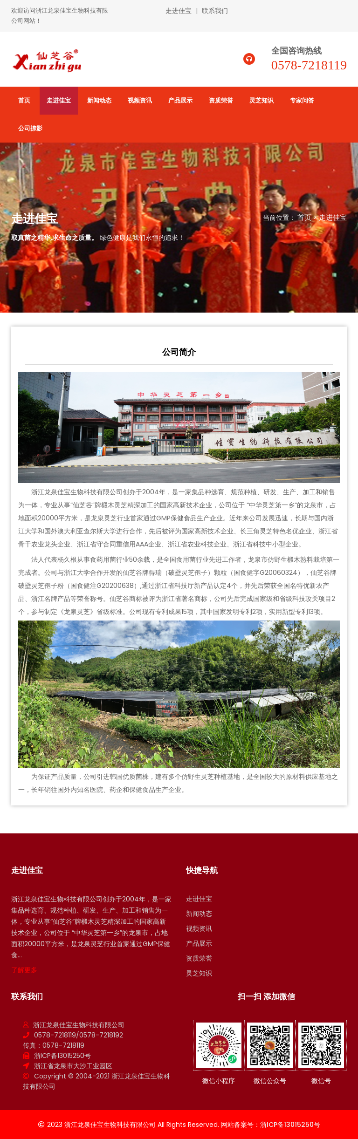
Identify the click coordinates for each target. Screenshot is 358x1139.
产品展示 (180, 100)
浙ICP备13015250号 (62, 1055)
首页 (24, 100)
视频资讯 (140, 100)
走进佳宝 (178, 10)
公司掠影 (30, 128)
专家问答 (302, 100)
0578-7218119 (309, 65)
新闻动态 (99, 100)
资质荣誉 (221, 100)
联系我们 (215, 10)
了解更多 (24, 970)
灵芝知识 (261, 100)
